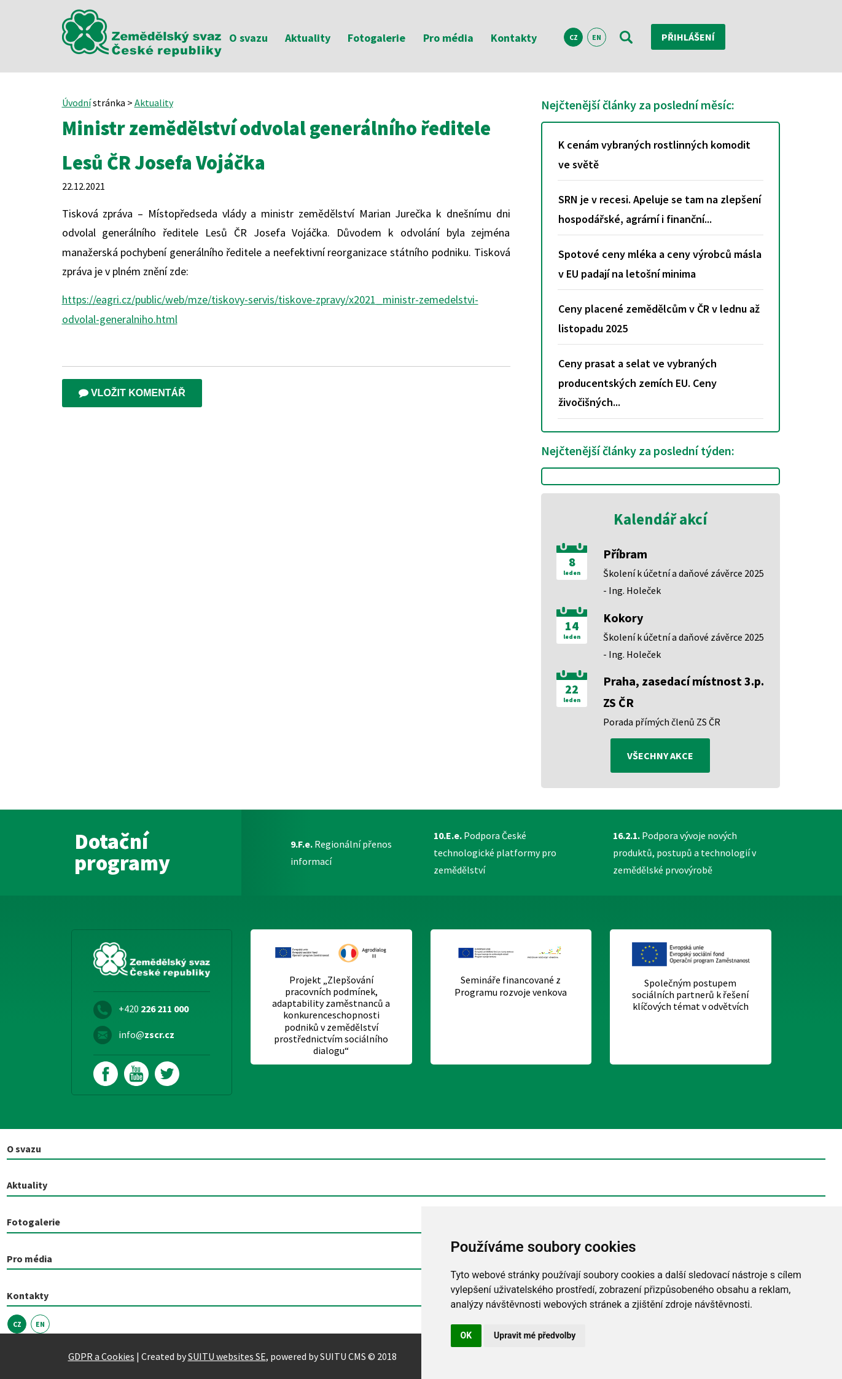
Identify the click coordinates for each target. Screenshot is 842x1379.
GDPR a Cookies (101, 1356)
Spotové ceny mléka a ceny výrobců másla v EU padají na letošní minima (660, 264)
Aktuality (307, 38)
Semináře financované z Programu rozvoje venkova (510, 986)
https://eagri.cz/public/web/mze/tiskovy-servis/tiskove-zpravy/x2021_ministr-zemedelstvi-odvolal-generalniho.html (270, 309)
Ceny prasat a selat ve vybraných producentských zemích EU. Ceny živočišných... (637, 382)
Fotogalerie (376, 38)
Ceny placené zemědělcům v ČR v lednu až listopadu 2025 (659, 318)
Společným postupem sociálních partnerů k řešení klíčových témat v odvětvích (690, 994)
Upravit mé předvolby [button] (534, 1335)
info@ (146, 1034)
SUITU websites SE (227, 1356)
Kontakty (514, 38)
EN (596, 37)
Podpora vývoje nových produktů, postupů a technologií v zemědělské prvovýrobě (684, 852)
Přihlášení (688, 37)
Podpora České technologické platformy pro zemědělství (495, 852)
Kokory (623, 617)
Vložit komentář (132, 393)
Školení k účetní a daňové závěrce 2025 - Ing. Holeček (683, 581)
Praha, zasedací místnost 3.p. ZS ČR (683, 691)
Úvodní (76, 102)
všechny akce (660, 755)
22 (572, 689)
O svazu (248, 38)
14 (572, 626)
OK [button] (466, 1335)
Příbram (625, 553)
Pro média (448, 38)
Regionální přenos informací (341, 852)
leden (571, 573)
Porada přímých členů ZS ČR (661, 722)
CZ (573, 37)
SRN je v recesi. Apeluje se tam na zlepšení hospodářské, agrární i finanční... (659, 209)
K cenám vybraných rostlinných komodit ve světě (654, 154)
